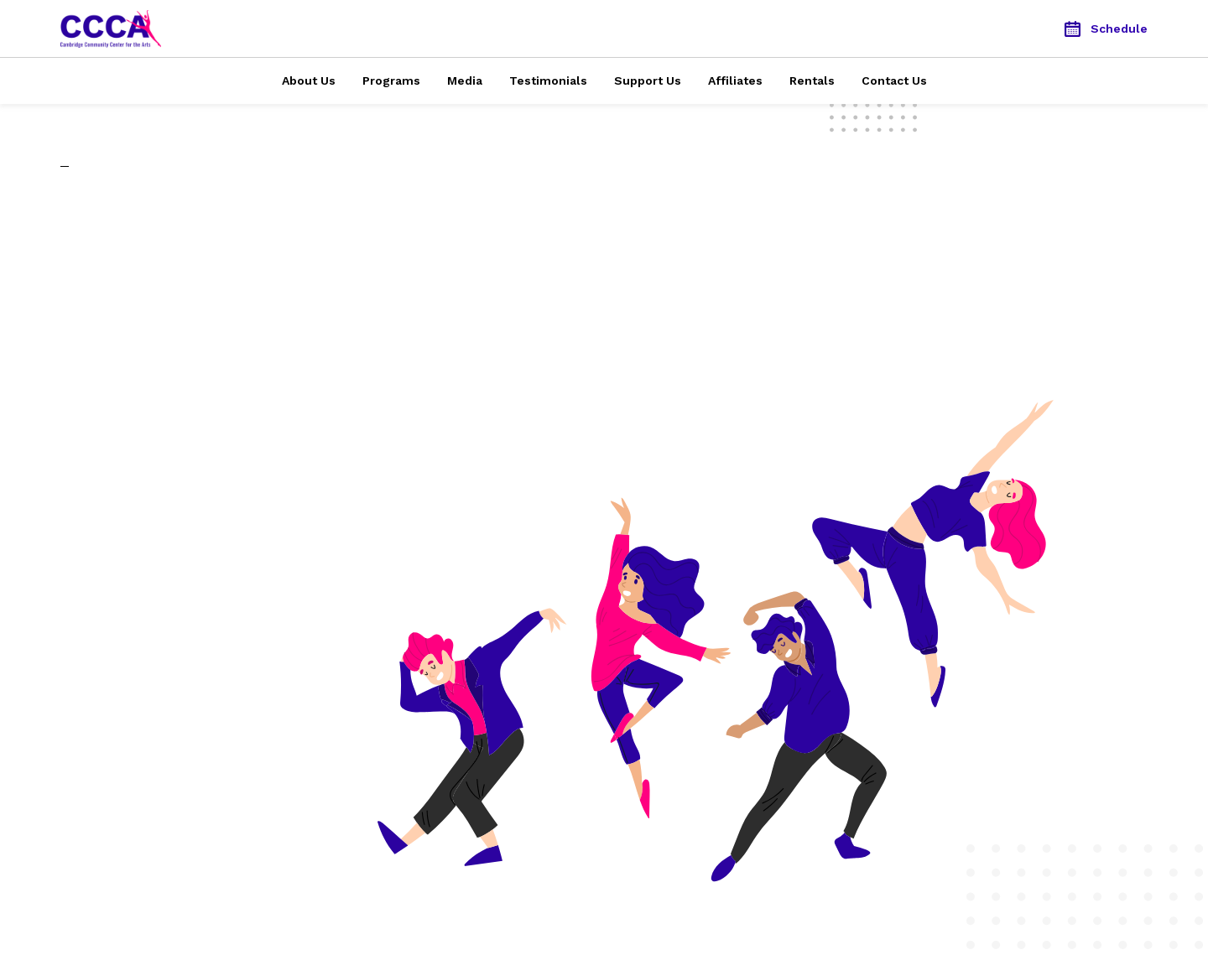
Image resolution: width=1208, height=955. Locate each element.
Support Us (647, 80)
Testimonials (548, 80)
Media (464, 80)
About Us (309, 80)
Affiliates (735, 80)
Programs (391, 80)
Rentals (812, 80)
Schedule (1106, 29)
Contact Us (894, 80)
